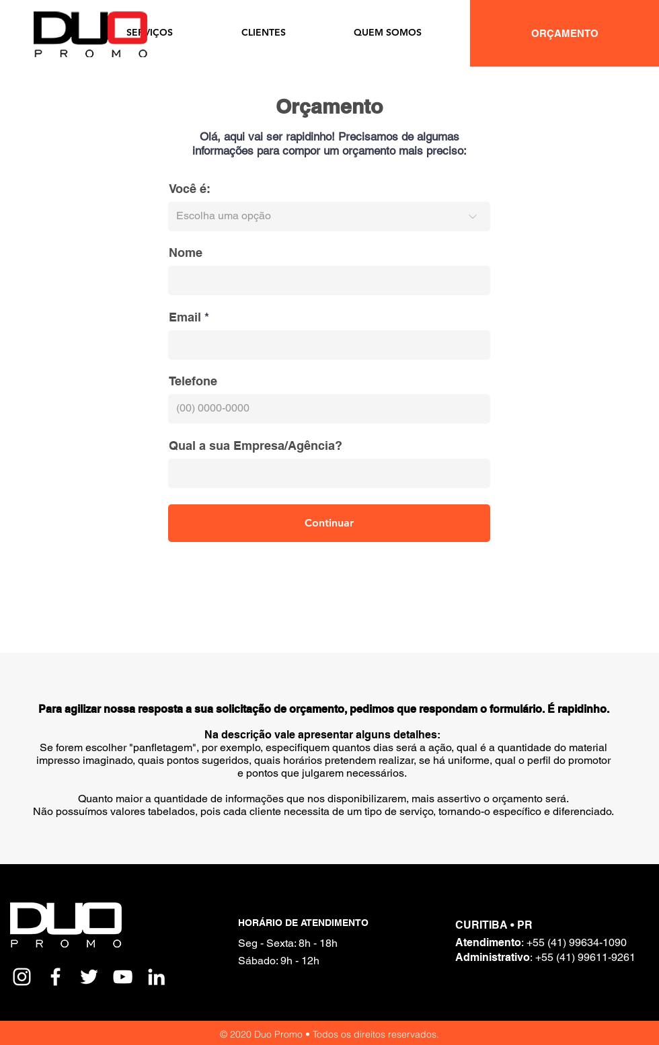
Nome (185, 253)
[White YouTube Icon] (122, 977)
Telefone (193, 381)
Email (185, 317)
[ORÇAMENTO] (564, 33)
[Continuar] (329, 523)
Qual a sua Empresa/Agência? (255, 446)
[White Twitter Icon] (89, 977)
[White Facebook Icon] (55, 977)
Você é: (189, 189)
